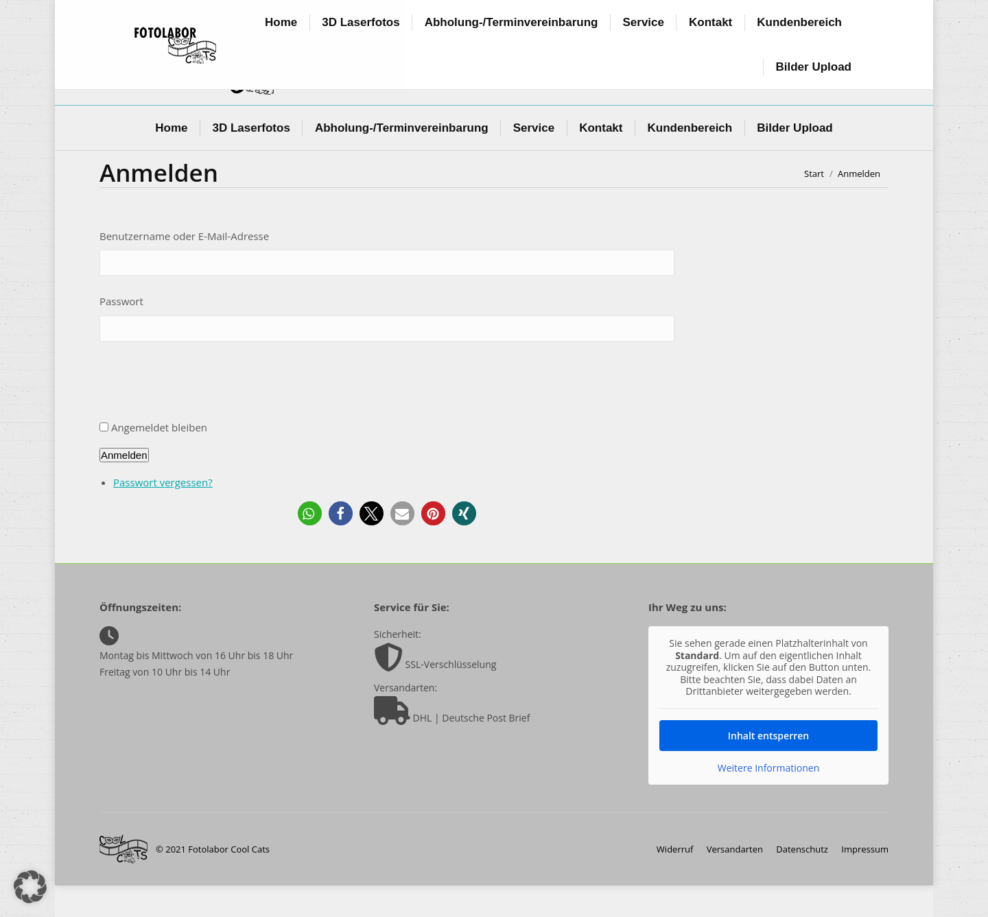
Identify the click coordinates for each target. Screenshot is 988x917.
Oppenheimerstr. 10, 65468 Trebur (291, 9)
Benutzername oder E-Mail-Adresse (184, 267)
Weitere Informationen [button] (768, 799)
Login (766, 22)
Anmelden (124, 486)
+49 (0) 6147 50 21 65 (735, 9)
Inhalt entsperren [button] (768, 766)
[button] (310, 545)
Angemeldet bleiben (159, 459)
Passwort (121, 333)
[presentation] (203, 417)
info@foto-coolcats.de (273, 22)
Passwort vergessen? (163, 514)
